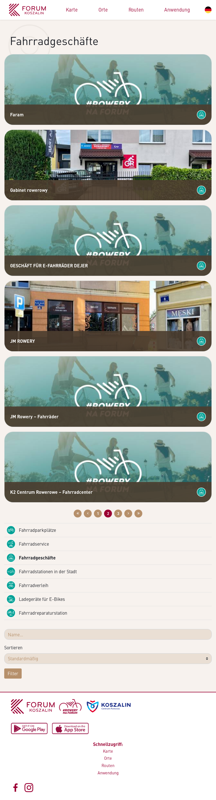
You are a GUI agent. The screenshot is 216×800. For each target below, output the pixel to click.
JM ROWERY (22, 341)
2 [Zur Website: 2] (108, 513)
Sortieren (13, 647)
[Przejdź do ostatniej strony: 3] (138, 513)
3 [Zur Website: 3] (118, 513)
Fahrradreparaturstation (36, 612)
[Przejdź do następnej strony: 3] (128, 513)
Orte (103, 9)
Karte (72, 9)
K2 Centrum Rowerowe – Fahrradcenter (51, 492)
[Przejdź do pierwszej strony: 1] (78, 513)
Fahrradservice (27, 543)
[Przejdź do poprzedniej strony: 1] (88, 513)
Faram (17, 114)
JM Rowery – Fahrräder (34, 416)
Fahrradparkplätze (31, 530)
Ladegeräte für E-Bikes (35, 599)
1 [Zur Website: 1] (98, 513)
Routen (136, 9)
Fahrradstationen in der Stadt (41, 571)
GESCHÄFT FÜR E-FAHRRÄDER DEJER (49, 265)
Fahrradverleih (27, 585)
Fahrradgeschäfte (31, 557)
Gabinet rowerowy (29, 190)
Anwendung (177, 9)
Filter (13, 673)
